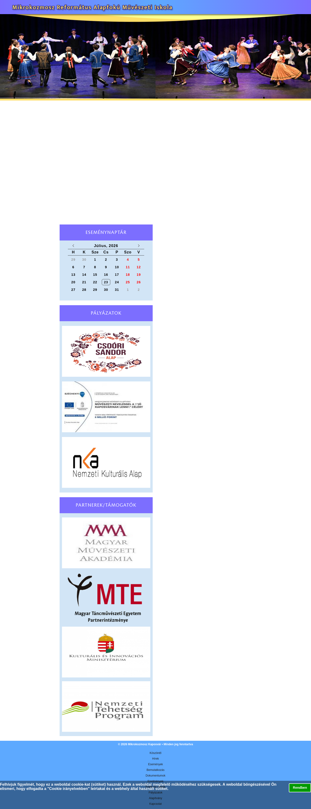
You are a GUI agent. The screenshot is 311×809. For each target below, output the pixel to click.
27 (73, 290)
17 (117, 274)
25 (128, 282)
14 (84, 274)
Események (155, 764)
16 (106, 274)
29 (95, 290)
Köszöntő (155, 753)
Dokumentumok (155, 775)
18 (128, 274)
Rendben (300, 787)
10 (117, 267)
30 (106, 290)
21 (84, 282)
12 (139, 267)
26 (139, 282)
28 (84, 290)
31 (117, 290)
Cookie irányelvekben (68, 789)
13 (73, 274)
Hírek (155, 758)
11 (128, 267)
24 (117, 282)
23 (106, 282)
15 (95, 274)
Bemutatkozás (155, 770)
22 (95, 282)
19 (139, 274)
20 (73, 282)
